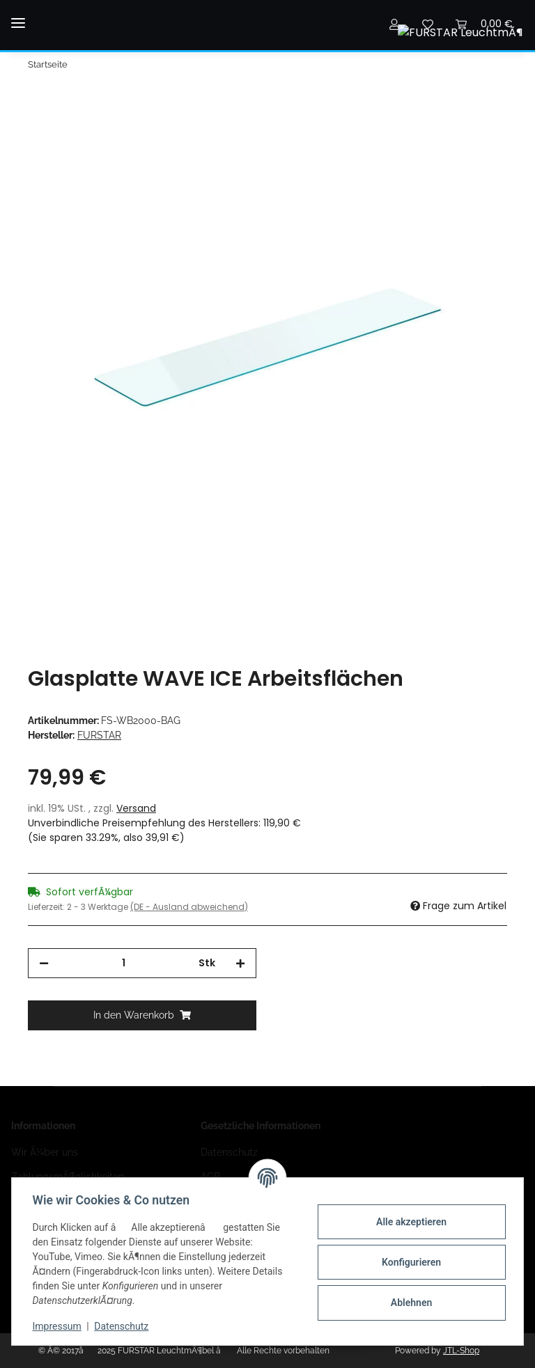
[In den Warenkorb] (39, 101)
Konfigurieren (409, 1262)
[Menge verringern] (44, 963)
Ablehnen (409, 1302)
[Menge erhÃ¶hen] (240, 963)
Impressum (58, 1326)
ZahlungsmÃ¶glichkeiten (67, 1176)
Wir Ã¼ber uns (44, 1152)
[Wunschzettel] (427, 24)
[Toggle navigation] (18, 11)
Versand (136, 808)
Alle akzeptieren (409, 1221)
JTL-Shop (461, 1350)
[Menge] (124, 963)
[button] (394, 24)
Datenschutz (229, 1152)
